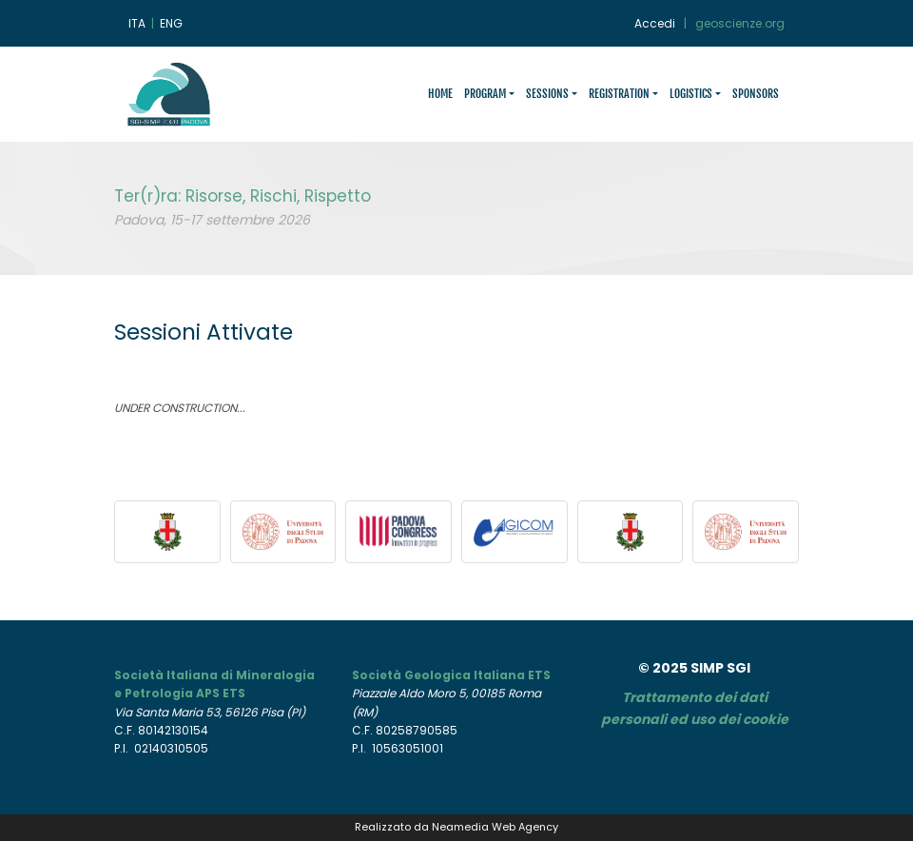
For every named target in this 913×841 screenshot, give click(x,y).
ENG (171, 23)
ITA (137, 23)
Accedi (654, 23)
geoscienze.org (740, 23)
